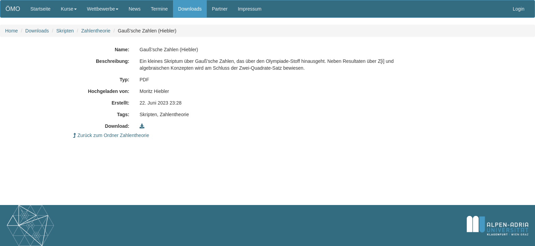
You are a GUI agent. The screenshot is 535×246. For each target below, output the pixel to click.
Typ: (124, 79)
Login (518, 9)
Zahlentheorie (96, 30)
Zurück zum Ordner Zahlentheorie (111, 135)
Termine (159, 9)
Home (11, 30)
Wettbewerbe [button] (102, 9)
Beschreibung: (112, 61)
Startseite (40, 9)
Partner (220, 9)
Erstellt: (120, 103)
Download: (117, 126)
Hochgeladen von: (108, 91)
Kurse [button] (69, 9)
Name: (122, 49)
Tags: (123, 114)
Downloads (190, 9)
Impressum (249, 9)
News (135, 9)
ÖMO (12, 8)
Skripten (65, 30)
